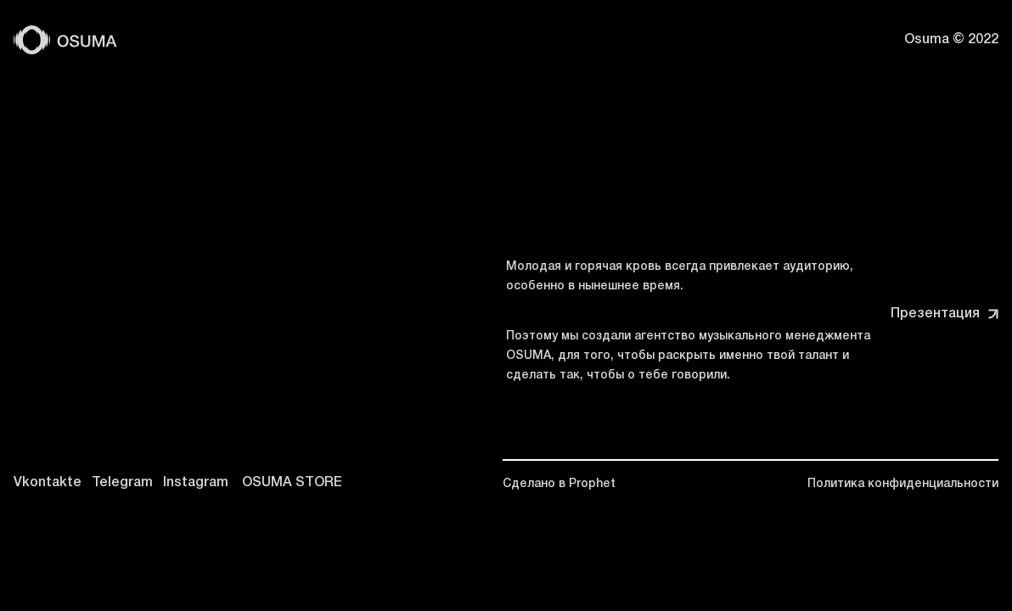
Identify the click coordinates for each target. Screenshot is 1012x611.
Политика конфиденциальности (902, 484)
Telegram (122, 483)
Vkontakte (48, 483)
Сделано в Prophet (559, 484)
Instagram (195, 483)
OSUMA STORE (292, 483)
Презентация (944, 314)
